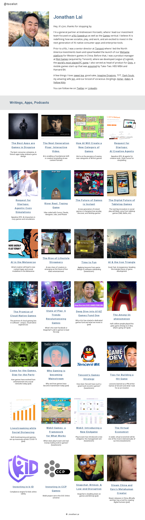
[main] (94, 17)
